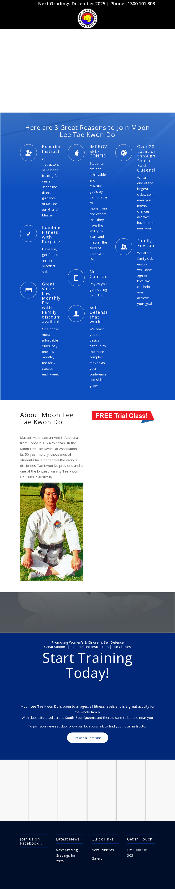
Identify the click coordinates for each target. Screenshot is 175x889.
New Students (103, 850)
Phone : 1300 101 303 (132, 3)
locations (91, 726)
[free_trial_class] (123, 417)
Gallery (97, 858)
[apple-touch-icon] (87, 18)
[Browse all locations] (87, 737)
